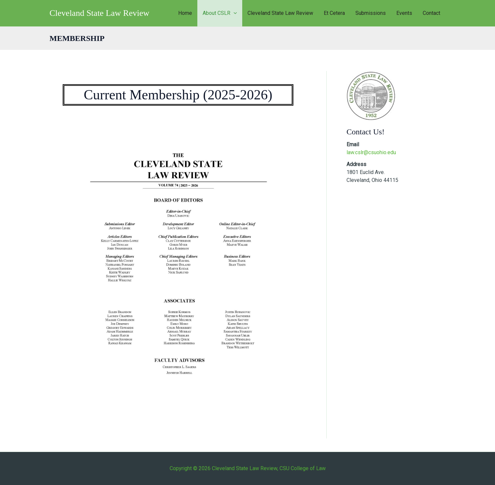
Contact (431, 13)
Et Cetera (334, 13)
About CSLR (220, 13)
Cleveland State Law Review (99, 13)
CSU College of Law (303, 468)
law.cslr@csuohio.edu (371, 152)
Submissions (370, 13)
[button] (233, 13)
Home (185, 13)
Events (404, 13)
